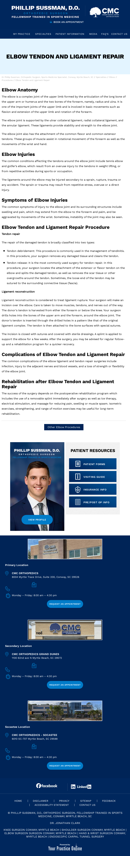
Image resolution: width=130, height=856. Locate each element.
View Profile (37, 519)
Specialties (101, 77)
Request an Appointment (65, 604)
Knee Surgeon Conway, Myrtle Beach (31, 829)
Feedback (109, 800)
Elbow (112, 77)
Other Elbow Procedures (64, 427)
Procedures (7, 80)
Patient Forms (94, 464)
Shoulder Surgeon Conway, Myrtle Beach (93, 829)
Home (6, 34)
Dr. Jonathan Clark (65, 823)
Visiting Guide (94, 476)
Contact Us (87, 804)
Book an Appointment (68, 22)
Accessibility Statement (52, 804)
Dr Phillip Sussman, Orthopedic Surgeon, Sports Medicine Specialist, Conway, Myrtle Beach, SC (47, 77)
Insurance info (94, 489)
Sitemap (85, 800)
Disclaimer (40, 800)
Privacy (64, 800)
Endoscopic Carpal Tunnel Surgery (76, 836)
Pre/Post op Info (96, 502)
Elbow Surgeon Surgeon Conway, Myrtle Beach (40, 833)
